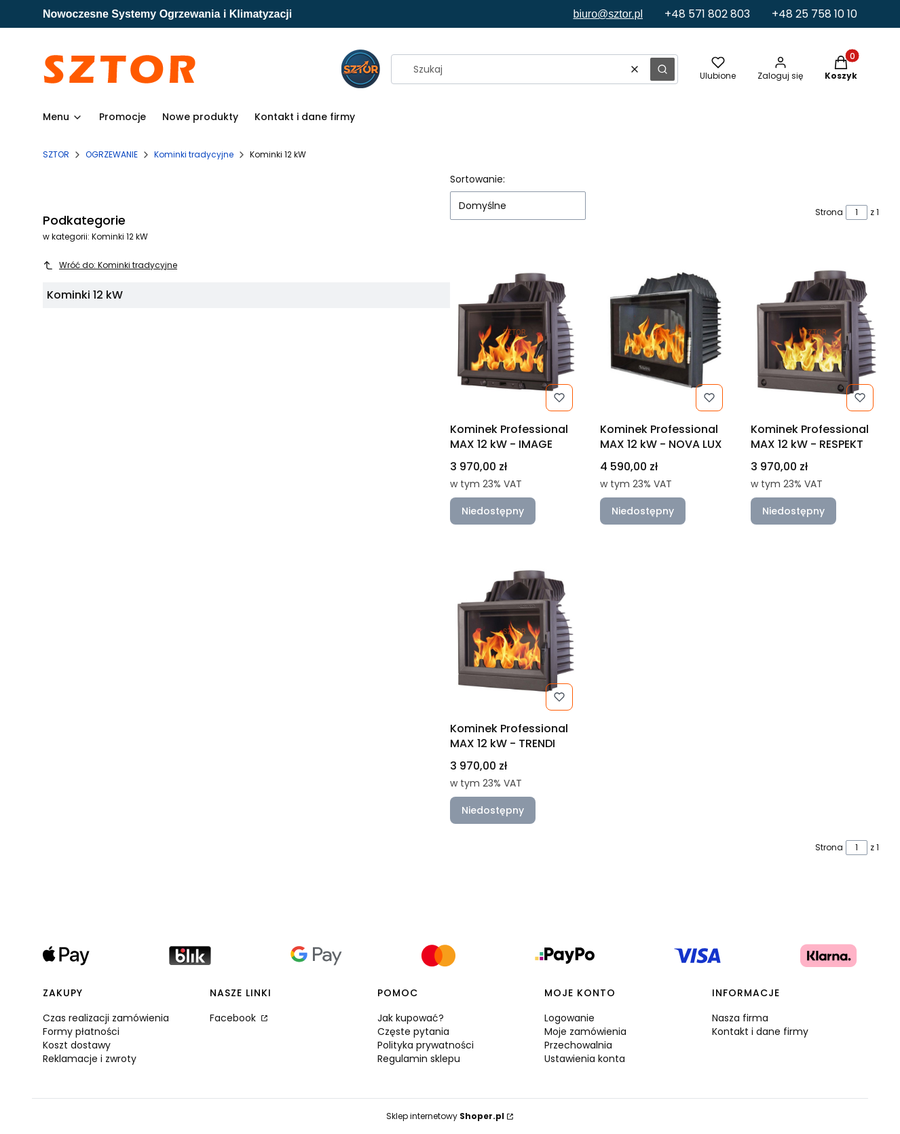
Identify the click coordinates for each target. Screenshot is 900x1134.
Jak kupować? (410, 1018)
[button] (662, 69)
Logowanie (569, 1018)
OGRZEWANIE (112, 154)
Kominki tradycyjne (193, 154)
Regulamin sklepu (418, 1058)
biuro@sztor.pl (608, 14)
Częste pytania (413, 1031)
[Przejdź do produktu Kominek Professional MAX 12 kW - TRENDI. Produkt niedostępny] (514, 631)
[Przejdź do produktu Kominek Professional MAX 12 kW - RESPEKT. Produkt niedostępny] (815, 332)
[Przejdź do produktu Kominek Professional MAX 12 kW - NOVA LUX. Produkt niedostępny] (664, 332)
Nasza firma (740, 1018)
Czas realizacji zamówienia (106, 1018)
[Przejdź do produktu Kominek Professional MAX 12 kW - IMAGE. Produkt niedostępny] (514, 332)
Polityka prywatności (425, 1045)
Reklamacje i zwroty (89, 1058)
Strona (829, 212)
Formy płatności (81, 1031)
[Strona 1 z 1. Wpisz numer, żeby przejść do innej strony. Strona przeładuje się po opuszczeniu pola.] (856, 212)
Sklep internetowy (445, 1116)
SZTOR (56, 154)
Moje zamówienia (585, 1031)
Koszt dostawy (77, 1045)
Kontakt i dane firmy (760, 1031)
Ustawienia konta (584, 1058)
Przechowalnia (578, 1045)
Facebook (234, 1018)
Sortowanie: (477, 179)
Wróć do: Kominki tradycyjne (110, 265)
